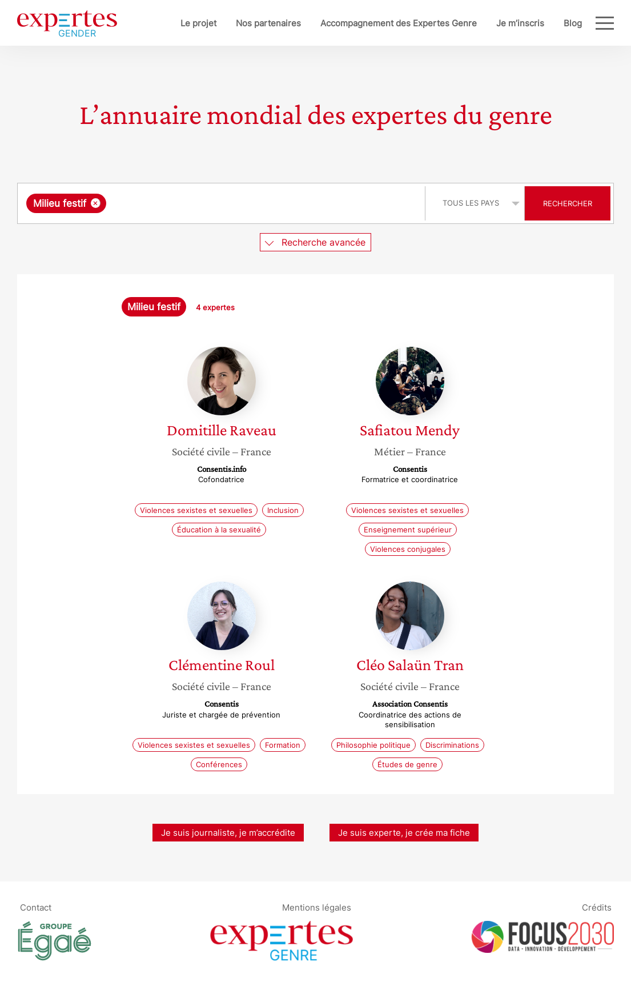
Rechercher (567, 203)
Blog (573, 23)
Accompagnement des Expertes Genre (398, 23)
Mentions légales (316, 906)
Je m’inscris (520, 23)
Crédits (597, 906)
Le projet (198, 23)
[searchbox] (226, 203)
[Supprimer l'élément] (96, 203)
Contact (35, 906)
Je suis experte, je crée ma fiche (404, 832)
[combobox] (223, 203)
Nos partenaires (268, 23)
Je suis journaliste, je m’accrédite (228, 832)
